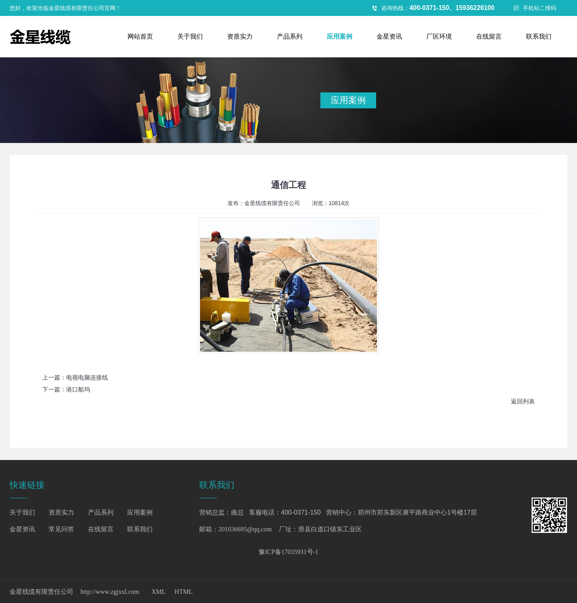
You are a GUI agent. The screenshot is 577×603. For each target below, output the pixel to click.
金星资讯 (389, 36)
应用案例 (339, 36)
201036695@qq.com (245, 529)
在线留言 (489, 36)
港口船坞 (78, 389)
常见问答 (61, 529)
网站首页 (140, 36)
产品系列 (289, 36)
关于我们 (190, 36)
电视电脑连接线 (87, 377)
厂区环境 (439, 36)
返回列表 (523, 401)
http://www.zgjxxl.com (109, 591)
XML (158, 591)
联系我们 (538, 36)
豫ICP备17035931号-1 (288, 551)
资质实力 (240, 36)
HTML (183, 591)
